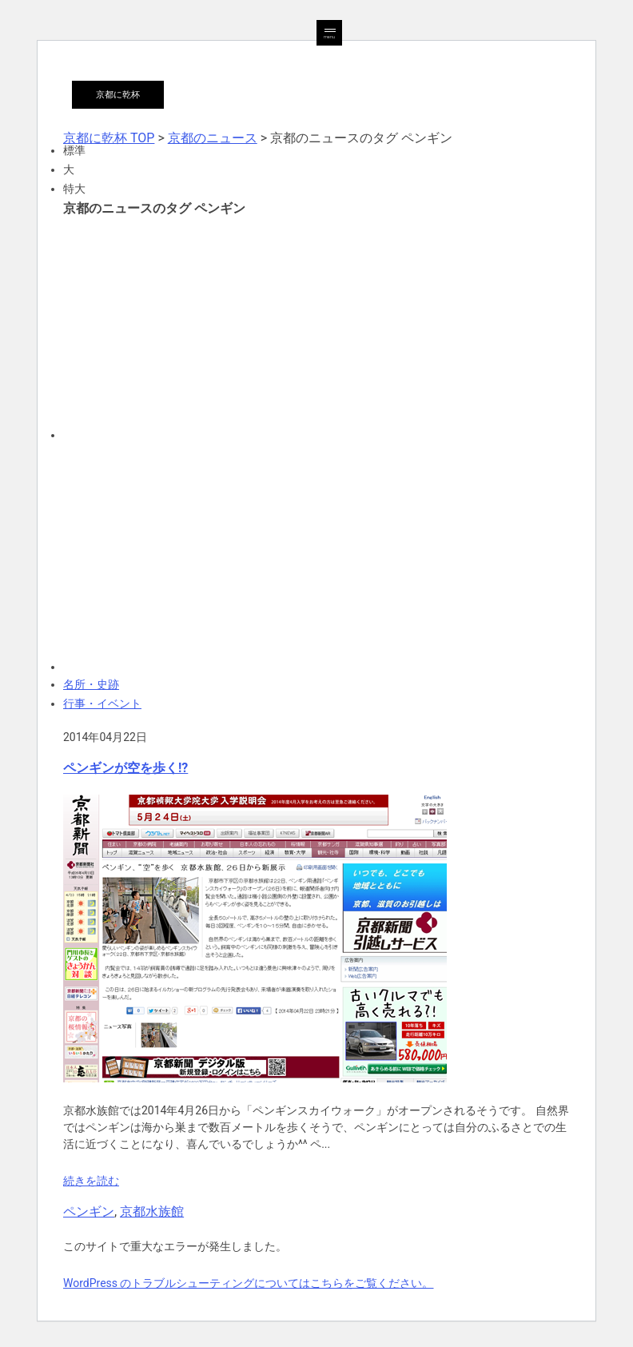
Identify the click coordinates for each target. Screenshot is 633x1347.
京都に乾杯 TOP (108, 137)
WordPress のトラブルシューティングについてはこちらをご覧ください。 (248, 1283)
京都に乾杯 (118, 94)
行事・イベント (102, 703)
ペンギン (88, 1211)
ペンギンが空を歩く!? (125, 767)
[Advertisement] (316, 327)
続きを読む (91, 1180)
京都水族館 (152, 1211)
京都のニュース (212, 137)
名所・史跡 (91, 684)
